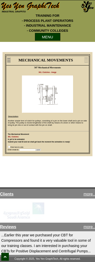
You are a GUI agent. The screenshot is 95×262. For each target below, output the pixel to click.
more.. (89, 194)
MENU (47, 37)
